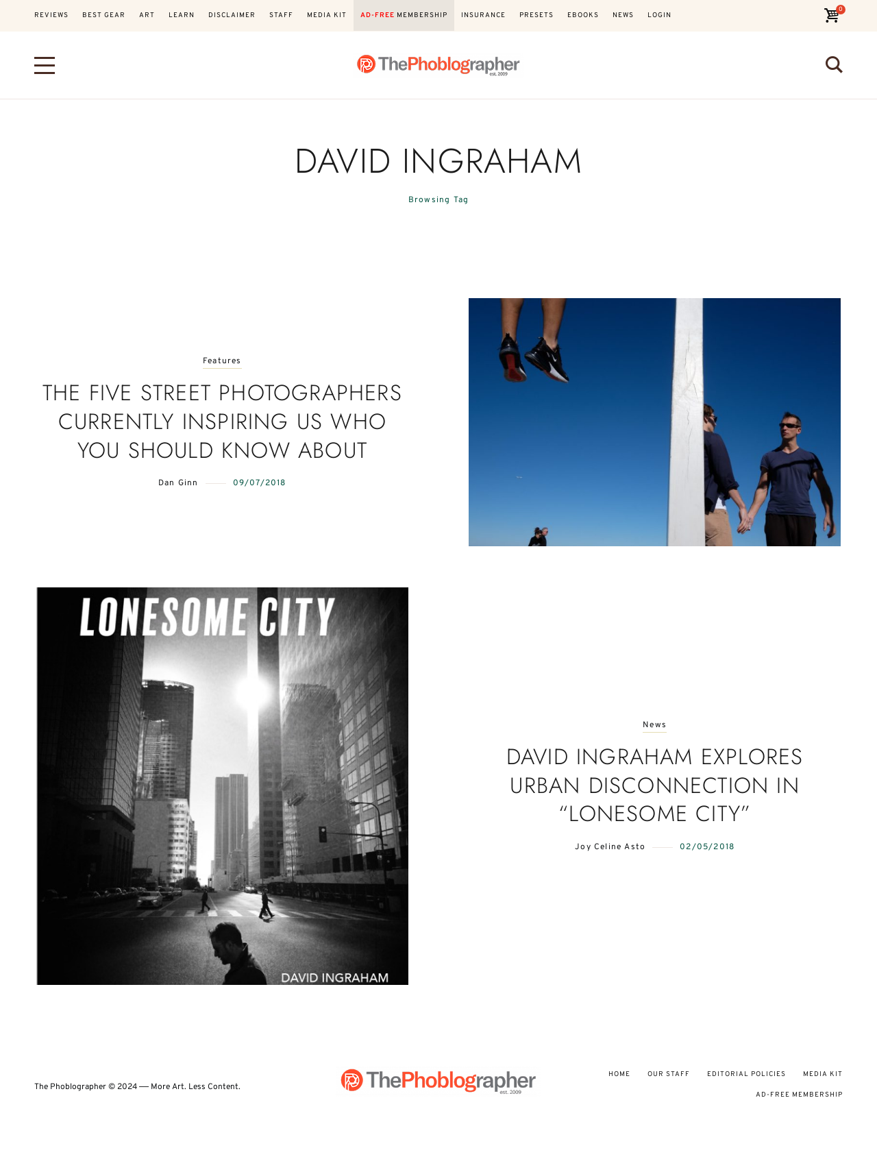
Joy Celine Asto (610, 847)
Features (222, 361)
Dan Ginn (178, 483)
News (655, 725)
